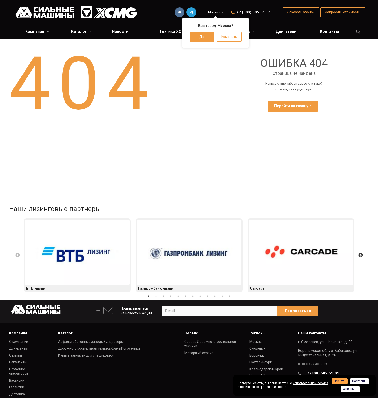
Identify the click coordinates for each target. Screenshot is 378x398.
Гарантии (16, 387)
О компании (18, 342)
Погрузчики (130, 348)
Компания (37, 31)
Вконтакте (179, 12)
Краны (116, 348)
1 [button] (148, 296)
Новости (120, 31)
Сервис (191, 333)
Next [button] (360, 255)
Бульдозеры (114, 342)
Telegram (191, 12)
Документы (18, 348)
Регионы (257, 333)
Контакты (329, 31)
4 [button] (170, 296)
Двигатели (286, 31)
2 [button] (156, 296)
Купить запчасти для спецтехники (86, 355)
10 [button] (214, 296)
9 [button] (207, 296)
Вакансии (16, 380)
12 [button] (229, 296)
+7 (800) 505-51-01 (254, 12)
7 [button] (192, 296)
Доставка (17, 394)
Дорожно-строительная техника (84, 348)
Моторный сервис (198, 353)
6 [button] (185, 296)
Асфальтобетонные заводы (81, 342)
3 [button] (163, 296)
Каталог (81, 31)
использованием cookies (310, 383)
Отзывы (15, 355)
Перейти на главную (293, 106)
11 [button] (222, 296)
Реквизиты (18, 362)
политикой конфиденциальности (263, 387)
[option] (77, 255)
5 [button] (178, 296)
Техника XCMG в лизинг (182, 31)
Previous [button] (17, 255)
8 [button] (200, 296)
